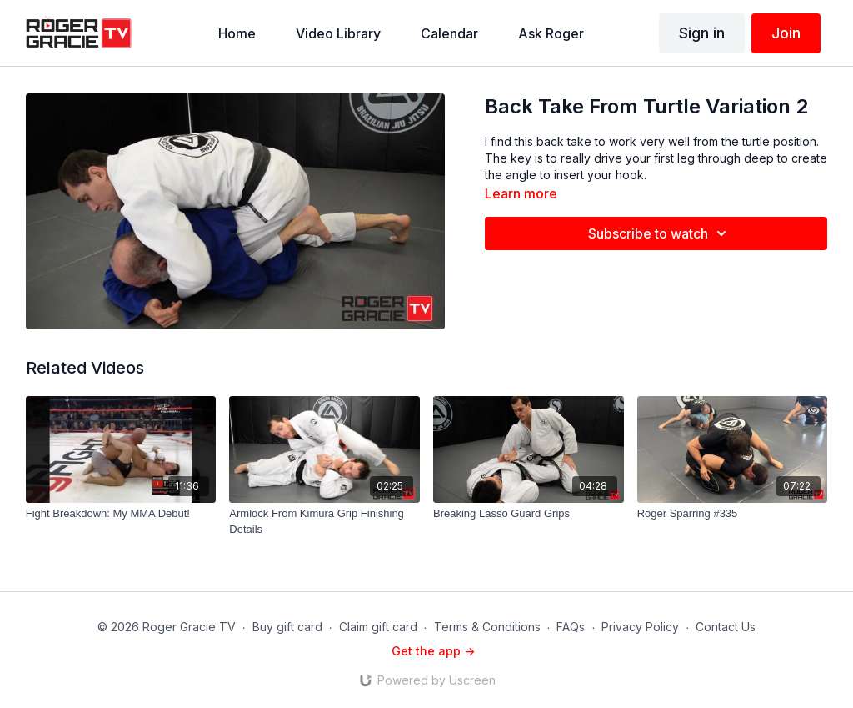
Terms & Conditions (487, 627)
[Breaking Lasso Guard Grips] (528, 513)
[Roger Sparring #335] (732, 513)
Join (786, 33)
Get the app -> (433, 651)
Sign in (702, 33)
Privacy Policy (640, 627)
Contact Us (726, 627)
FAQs (570, 627)
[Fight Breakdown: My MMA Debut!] (121, 513)
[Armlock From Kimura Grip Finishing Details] (324, 521)
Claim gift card (378, 627)
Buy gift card (287, 627)
